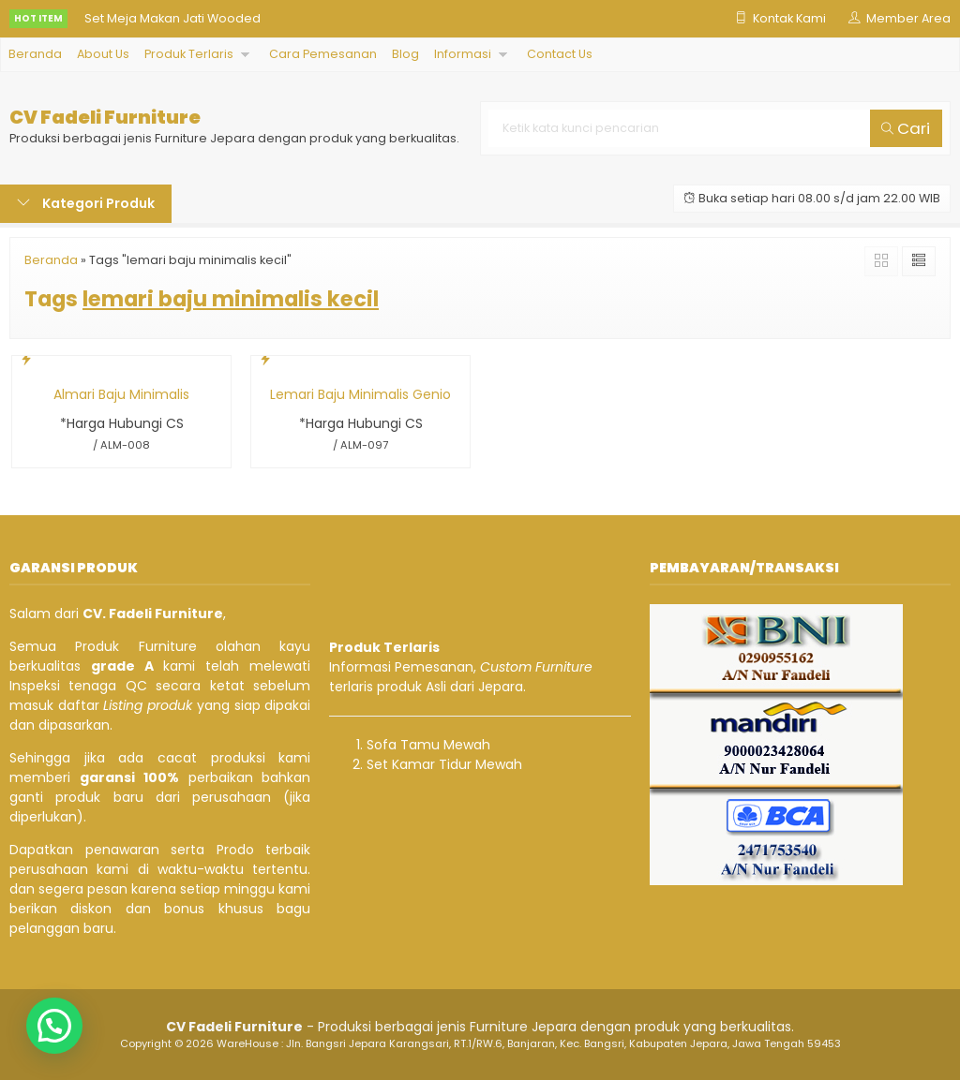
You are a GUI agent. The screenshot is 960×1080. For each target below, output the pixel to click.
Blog (405, 54)
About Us (103, 54)
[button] (54, 1026)
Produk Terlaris (188, 54)
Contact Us (559, 54)
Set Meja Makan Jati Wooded (172, 18)
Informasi (462, 54)
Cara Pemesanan (323, 54)
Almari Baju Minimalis (121, 394)
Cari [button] (905, 128)
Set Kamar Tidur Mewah (444, 764)
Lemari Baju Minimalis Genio (360, 394)
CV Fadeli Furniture (105, 118)
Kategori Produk (86, 203)
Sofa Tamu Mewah (428, 744)
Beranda (35, 54)
